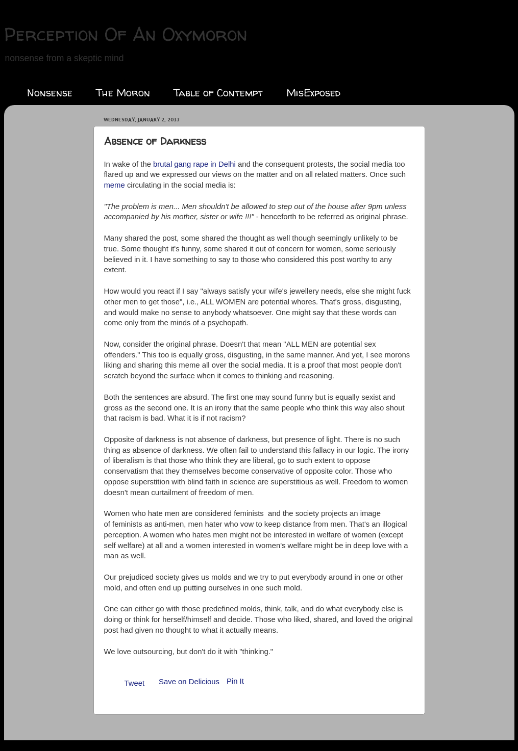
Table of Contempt (218, 92)
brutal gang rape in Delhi (194, 164)
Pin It (235, 681)
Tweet (135, 683)
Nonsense (49, 92)
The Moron (123, 92)
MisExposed (313, 92)
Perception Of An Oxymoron (126, 33)
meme (115, 185)
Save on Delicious (189, 682)
